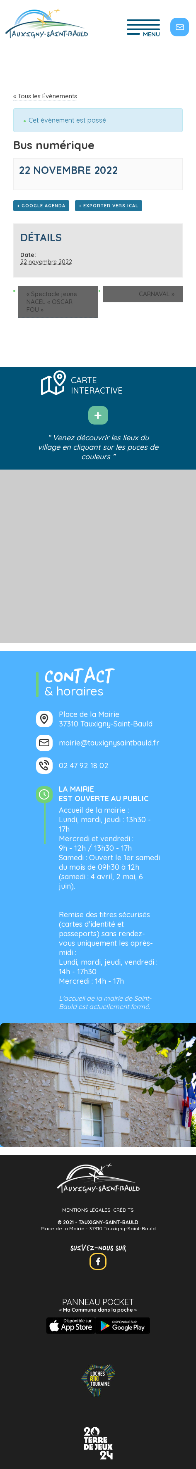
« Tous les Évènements (45, 96)
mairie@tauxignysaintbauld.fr (109, 743)
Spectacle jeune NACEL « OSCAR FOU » (52, 301)
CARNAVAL (156, 294)
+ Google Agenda (41, 206)
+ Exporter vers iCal (108, 206)
